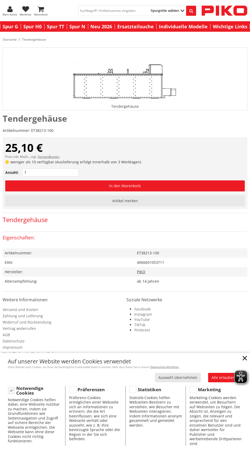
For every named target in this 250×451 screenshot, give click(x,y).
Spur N (77, 26)
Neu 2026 (101, 26)
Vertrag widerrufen (19, 328)
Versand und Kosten (20, 309)
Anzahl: (12, 172)
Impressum (13, 347)
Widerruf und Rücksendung (27, 322)
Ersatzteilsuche (135, 26)
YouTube (142, 319)
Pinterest (142, 329)
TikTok (139, 324)
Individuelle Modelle (183, 26)
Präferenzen (91, 389)
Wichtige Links (230, 26)
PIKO (141, 271)
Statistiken (149, 389)
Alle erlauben (223, 377)
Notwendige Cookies (29, 390)
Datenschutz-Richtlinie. (164, 367)
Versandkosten (48, 156)
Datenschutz (14, 341)
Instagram (143, 314)
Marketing (209, 389)
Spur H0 (32, 26)
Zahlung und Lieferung (23, 315)
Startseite (10, 39)
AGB (6, 334)
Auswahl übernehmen (177, 377)
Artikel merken (125, 200)
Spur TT (55, 26)
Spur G (10, 26)
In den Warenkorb (125, 185)
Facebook (142, 309)
